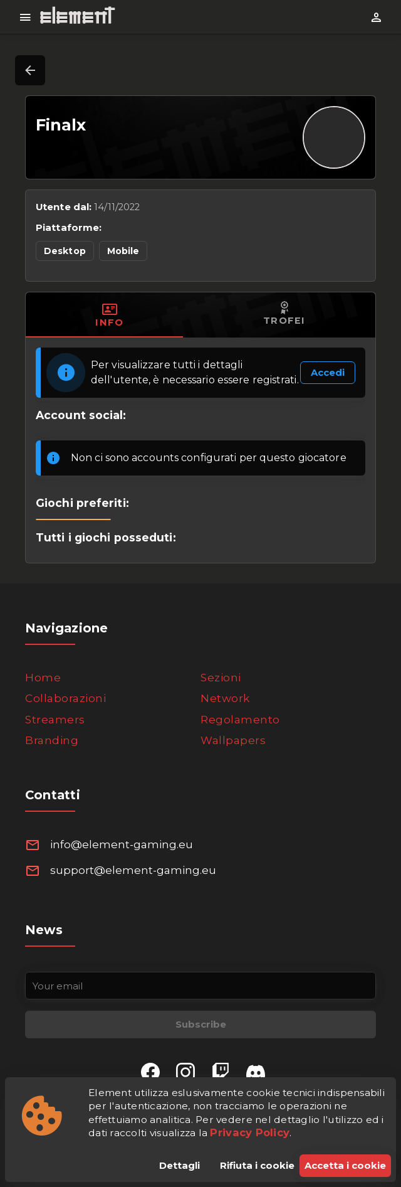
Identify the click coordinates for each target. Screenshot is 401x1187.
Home (43, 677)
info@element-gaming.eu (121, 844)
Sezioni (220, 677)
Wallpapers (233, 740)
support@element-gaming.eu (133, 870)
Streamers (55, 719)
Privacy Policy (249, 1132)
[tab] (110, 315)
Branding (51, 740)
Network (225, 698)
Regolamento (240, 719)
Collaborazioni (65, 698)
